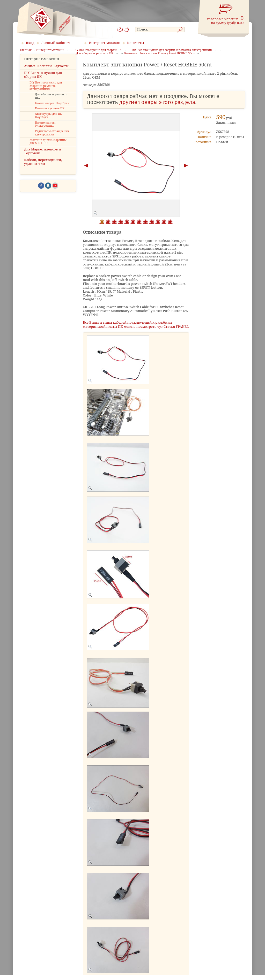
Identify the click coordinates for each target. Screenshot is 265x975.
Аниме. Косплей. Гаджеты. (47, 74)
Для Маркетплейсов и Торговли (42, 159)
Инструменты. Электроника (45, 132)
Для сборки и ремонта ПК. (51, 104)
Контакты (135, 43)
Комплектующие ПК (49, 116)
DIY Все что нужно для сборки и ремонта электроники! (46, 94)
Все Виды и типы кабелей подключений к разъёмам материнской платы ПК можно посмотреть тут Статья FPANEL (136, 324)
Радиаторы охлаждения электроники (52, 141)
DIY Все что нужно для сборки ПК (43, 82)
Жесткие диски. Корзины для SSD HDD (48, 149)
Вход (30, 43)
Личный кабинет (55, 43)
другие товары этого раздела (157, 102)
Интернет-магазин (104, 43)
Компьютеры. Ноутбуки (52, 111)
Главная (26, 50)
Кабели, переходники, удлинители (43, 170)
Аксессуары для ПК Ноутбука (48, 123)
